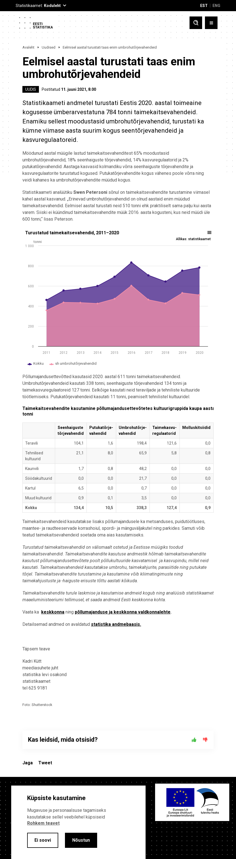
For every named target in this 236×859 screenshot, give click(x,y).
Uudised (48, 47)
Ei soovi (42, 840)
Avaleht (28, 47)
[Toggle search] (196, 23)
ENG (216, 5)
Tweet (45, 762)
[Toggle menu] (211, 23)
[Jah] (194, 740)
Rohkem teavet (43, 823)
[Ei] (205, 740)
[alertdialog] (78, 822)
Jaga (27, 762)
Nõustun (81, 840)
